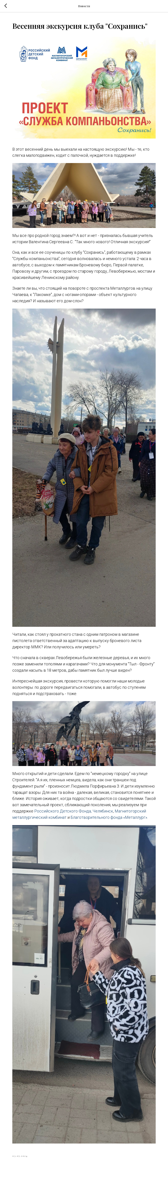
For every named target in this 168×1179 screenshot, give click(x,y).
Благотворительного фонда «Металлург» (109, 817)
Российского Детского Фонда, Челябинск (73, 811)
